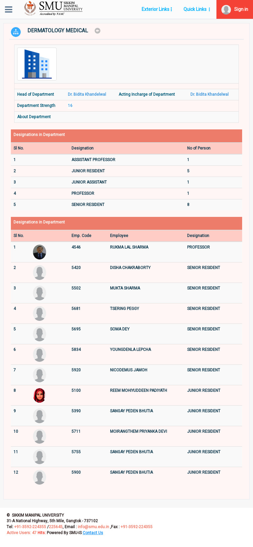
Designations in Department (39, 135)
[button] (234, 9)
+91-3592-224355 (29, 527)
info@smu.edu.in (93, 527)
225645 (56, 527)
